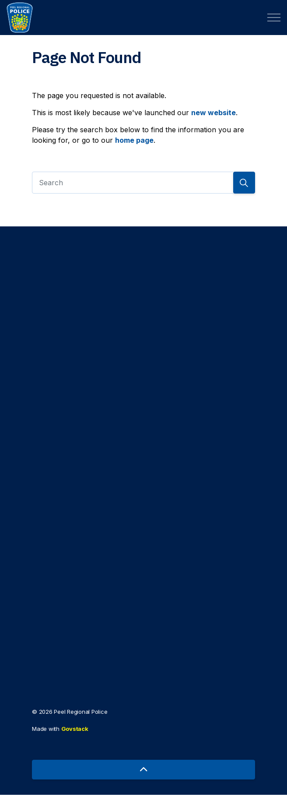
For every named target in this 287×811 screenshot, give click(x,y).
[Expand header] (274, 17)
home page (134, 140)
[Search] (143, 183)
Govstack (74, 745)
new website (213, 112)
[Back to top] (143, 786)
